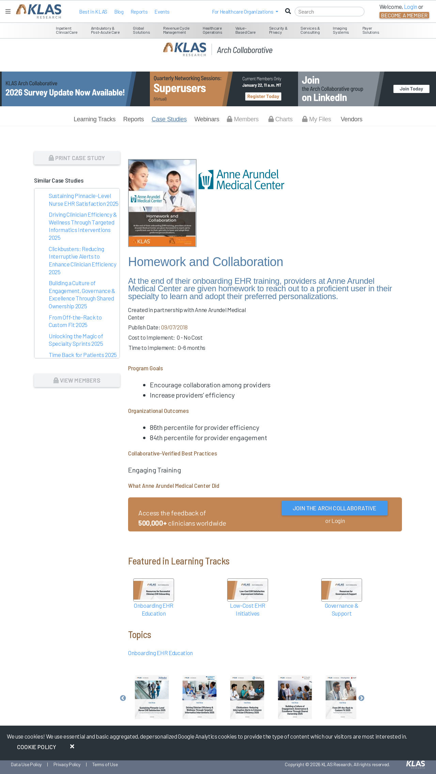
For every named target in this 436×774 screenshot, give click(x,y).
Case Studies (169, 119)
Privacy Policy (66, 764)
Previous (123, 698)
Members (243, 119)
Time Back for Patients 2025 (83, 354)
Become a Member (404, 15)
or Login (335, 520)
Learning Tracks (94, 119)
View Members (76, 380)
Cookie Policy (36, 746)
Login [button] (410, 6)
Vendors (351, 119)
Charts (280, 119)
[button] (245, 11)
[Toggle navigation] (8, 11)
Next (361, 698)
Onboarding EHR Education (160, 652)
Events (162, 12)
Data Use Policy (26, 764)
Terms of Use (105, 764)
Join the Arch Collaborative (335, 508)
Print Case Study (77, 157)
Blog (119, 12)
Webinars (206, 119)
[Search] (329, 11)
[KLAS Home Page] (37, 11)
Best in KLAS (93, 12)
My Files (316, 119)
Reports (139, 12)
